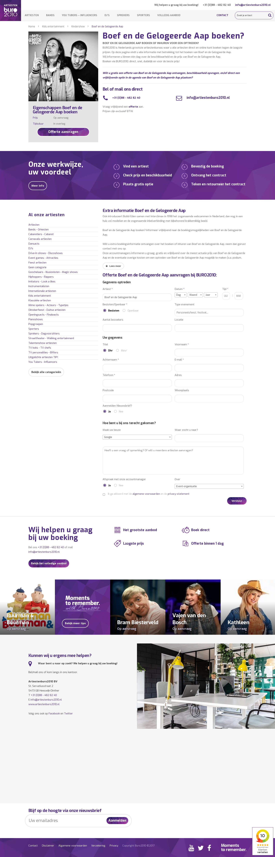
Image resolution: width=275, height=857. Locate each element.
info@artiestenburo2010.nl (253, 5)
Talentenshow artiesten (42, 343)
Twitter (68, 713)
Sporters (143, 15)
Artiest (108, 289)
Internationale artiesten (42, 291)
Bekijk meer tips (75, 623)
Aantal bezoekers (113, 319)
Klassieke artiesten (39, 300)
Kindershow (78, 26)
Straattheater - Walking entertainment (51, 338)
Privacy (114, 845)
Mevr (124, 350)
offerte (133, 106)
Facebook (54, 713)
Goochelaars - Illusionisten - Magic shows (53, 272)
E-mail (179, 359)
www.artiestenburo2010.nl (43, 704)
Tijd (225, 289)
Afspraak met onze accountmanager (124, 479)
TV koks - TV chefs (39, 347)
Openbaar (133, 310)
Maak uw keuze (112, 430)
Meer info (37, 185)
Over (177, 479)
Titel (105, 344)
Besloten (113, 310)
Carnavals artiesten (40, 239)
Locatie (179, 319)
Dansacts (33, 243)
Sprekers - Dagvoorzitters (44, 333)
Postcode (108, 390)
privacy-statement (178, 494)
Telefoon (109, 375)
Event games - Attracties (43, 258)
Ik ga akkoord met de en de (148, 494)
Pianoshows (35, 319)
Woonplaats (182, 390)
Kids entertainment (53, 26)
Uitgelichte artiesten (43, 357)
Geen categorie (37, 267)
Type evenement (184, 304)
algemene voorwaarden (146, 494)
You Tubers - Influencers (42, 362)
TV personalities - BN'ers (43, 352)
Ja (109, 411)
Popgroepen (35, 324)
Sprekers (123, 15)
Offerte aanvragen (63, 132)
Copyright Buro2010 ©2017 (138, 845)
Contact (222, 15)
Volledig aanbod (168, 15)
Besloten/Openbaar (115, 304)
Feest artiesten (37, 262)
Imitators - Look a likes (41, 281)
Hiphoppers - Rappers (41, 277)
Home (31, 26)
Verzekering (98, 845)
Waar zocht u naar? (186, 430)
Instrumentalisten (38, 286)
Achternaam (111, 359)
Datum (180, 289)
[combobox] (181, 294)
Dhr (110, 350)
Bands (50, 15)
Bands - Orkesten (38, 229)
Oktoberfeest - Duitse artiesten (46, 310)
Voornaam (182, 344)
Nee (121, 411)
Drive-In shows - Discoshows (45, 253)
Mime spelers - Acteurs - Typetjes (48, 305)
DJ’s (107, 15)
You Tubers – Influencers (79, 15)
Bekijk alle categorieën (46, 372)
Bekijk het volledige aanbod (48, 563)
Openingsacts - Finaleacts (43, 314)
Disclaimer (48, 845)
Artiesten (32, 15)
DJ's (30, 248)
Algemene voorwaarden (72, 845)
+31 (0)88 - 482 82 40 (217, 5)
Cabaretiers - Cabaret (41, 234)
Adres (178, 375)
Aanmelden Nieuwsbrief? (117, 405)
